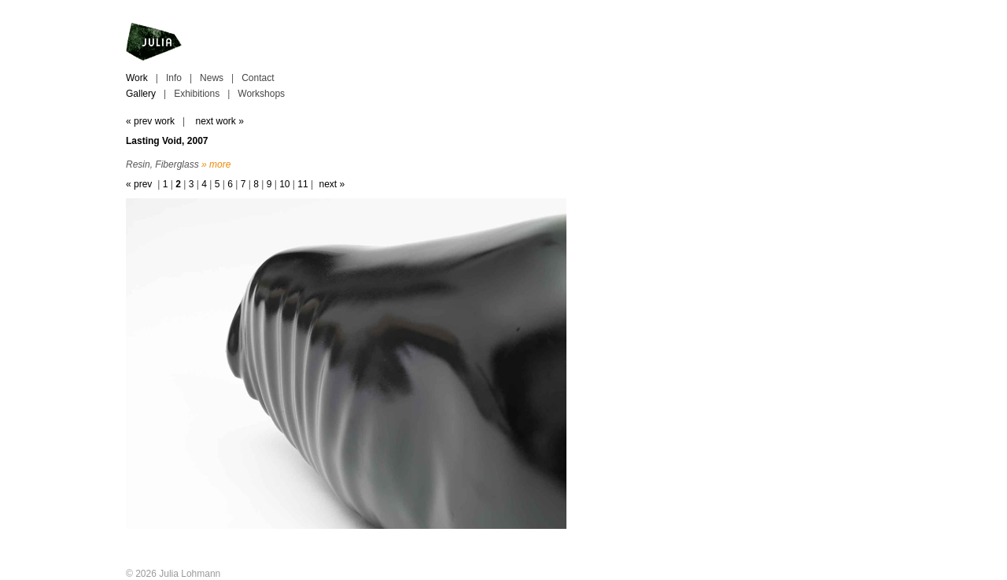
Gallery (141, 93)
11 (302, 184)
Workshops (261, 93)
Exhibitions (196, 93)
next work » (219, 121)
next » (332, 184)
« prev (139, 184)
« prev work (150, 121)
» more (216, 164)
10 (284, 184)
